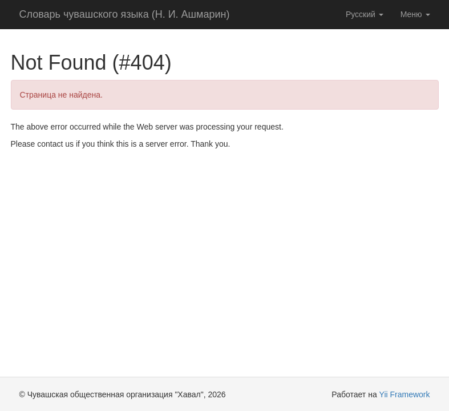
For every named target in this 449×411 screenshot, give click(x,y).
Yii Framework (404, 394)
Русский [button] (364, 14)
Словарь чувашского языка (124, 14)
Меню (415, 14)
